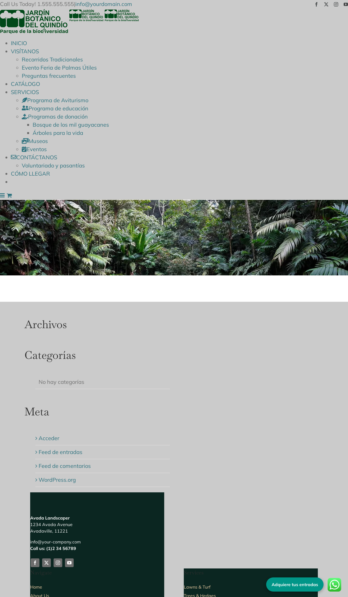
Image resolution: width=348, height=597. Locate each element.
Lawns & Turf (197, 587)
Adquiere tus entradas (295, 584)
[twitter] (46, 562)
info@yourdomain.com (103, 4)
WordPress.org (57, 479)
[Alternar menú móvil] (2, 195)
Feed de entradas (60, 452)
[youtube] (69, 562)
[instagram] (58, 562)
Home (36, 587)
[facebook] (35, 562)
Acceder (49, 438)
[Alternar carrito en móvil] (9, 195)
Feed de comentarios (65, 465)
